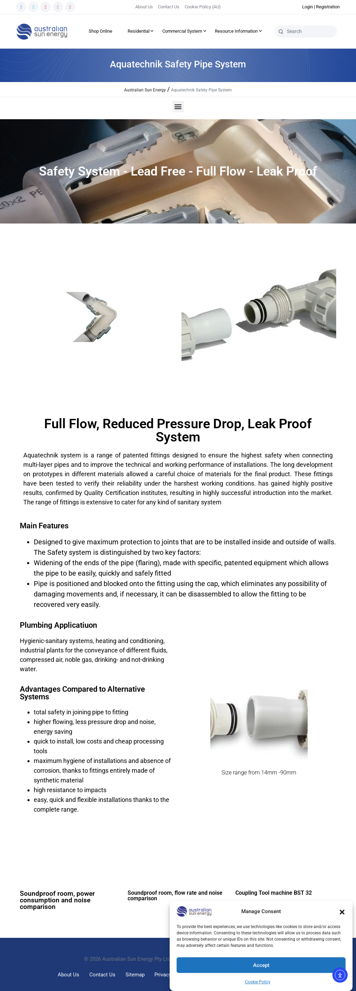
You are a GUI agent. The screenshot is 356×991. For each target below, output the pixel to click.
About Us (144, 6)
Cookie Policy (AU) (203, 6)
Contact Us (168, 6)
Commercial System (182, 31)
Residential (138, 31)
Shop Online (100, 31)
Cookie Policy (257, 982)
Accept (261, 965)
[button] (342, 911)
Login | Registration (321, 6)
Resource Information (236, 31)
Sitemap (135, 975)
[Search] (281, 31)
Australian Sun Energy (145, 90)
